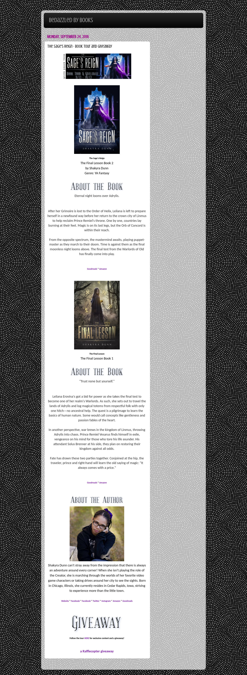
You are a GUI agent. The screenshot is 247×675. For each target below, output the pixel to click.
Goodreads (92, 269)
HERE (86, 638)
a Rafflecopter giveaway (97, 651)
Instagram (106, 601)
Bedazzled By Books (71, 20)
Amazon (103, 269)
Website (65, 601)
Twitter (96, 601)
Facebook (75, 601)
